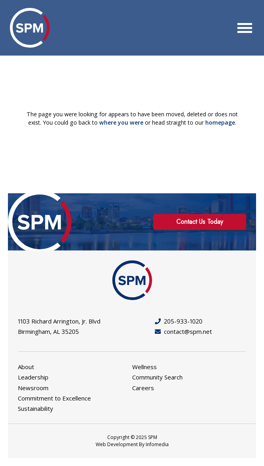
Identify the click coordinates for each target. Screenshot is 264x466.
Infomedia (157, 444)
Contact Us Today (199, 221)
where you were (121, 122)
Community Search (157, 377)
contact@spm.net (183, 331)
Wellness (144, 367)
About (26, 367)
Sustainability (35, 408)
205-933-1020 (178, 321)
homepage (220, 122)
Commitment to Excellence (54, 398)
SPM (30, 28)
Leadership (33, 377)
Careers (143, 388)
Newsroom (33, 388)
